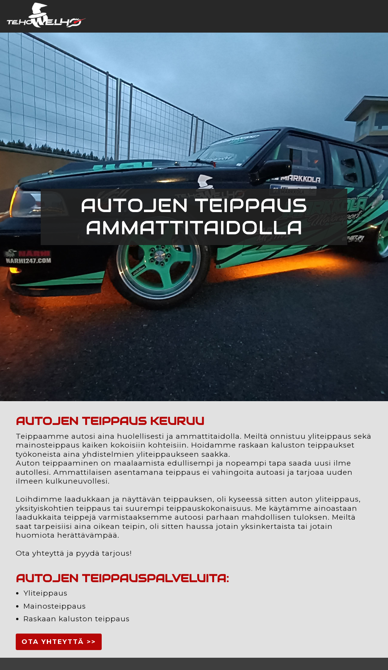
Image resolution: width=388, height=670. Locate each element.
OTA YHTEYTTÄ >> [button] (58, 641)
